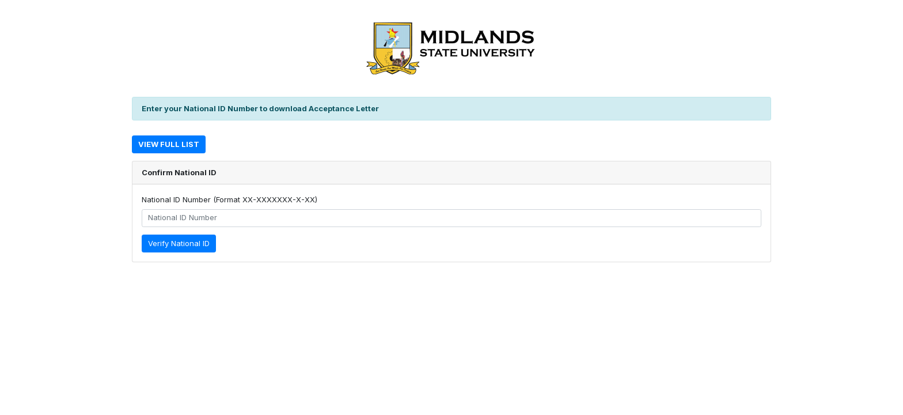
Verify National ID (179, 243)
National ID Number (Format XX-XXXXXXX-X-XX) (229, 199)
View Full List (168, 144)
